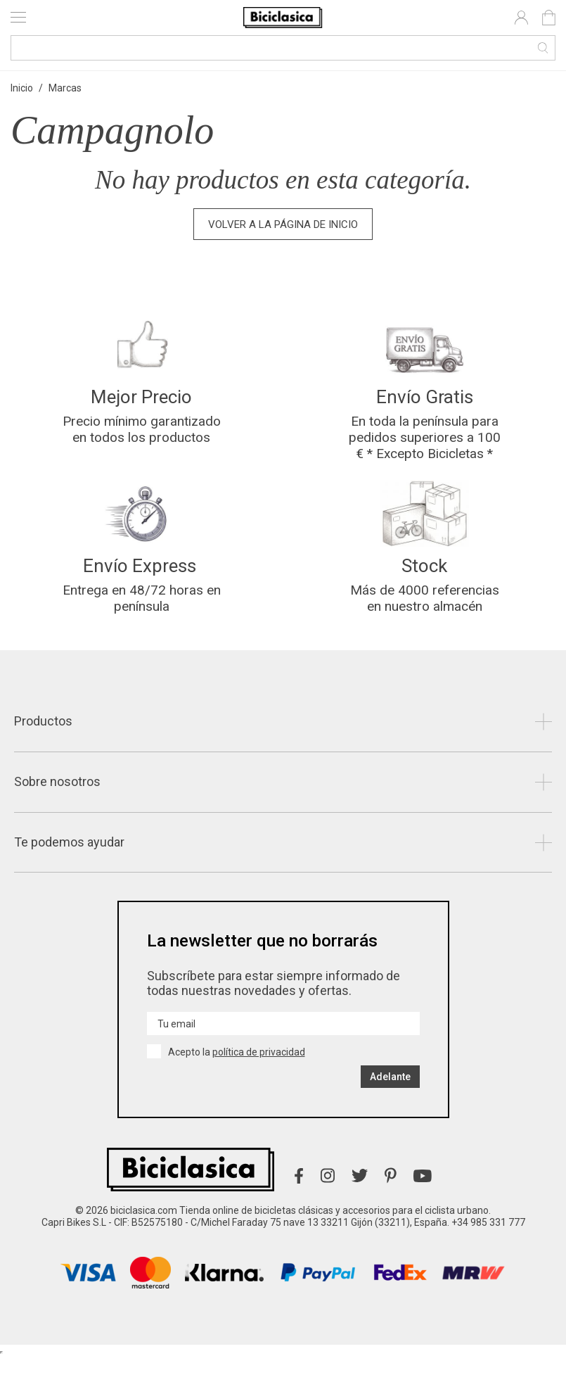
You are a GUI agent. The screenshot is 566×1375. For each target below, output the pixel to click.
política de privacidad (258, 1071)
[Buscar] (283, 48)
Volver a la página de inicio (283, 224)
